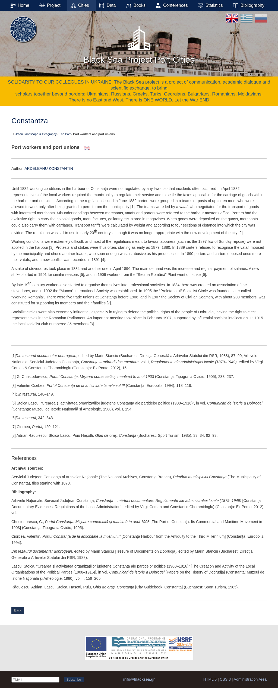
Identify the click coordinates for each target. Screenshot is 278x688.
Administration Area (250, 679)
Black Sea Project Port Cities (138, 43)
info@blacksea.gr (139, 679)
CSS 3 (225, 679)
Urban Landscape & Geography (36, 134)
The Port (65, 134)
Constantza (29, 121)
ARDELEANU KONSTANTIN (48, 168)
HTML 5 (210, 679)
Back (17, 610)
